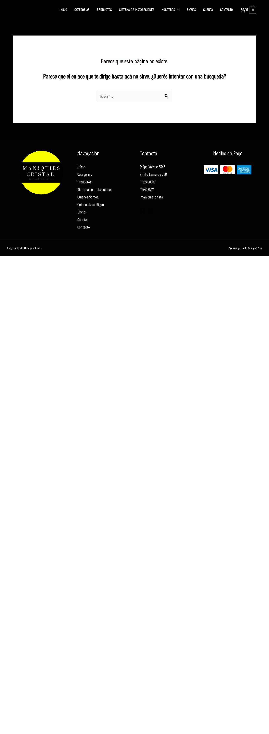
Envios (191, 9)
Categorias (81, 9)
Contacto (226, 9)
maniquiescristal (152, 196)
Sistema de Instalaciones (136, 9)
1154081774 (147, 189)
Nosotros (168, 9)
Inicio (63, 9)
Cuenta (208, 9)
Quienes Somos (88, 196)
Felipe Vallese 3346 (152, 166)
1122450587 (147, 181)
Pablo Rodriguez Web (252, 248)
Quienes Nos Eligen (90, 204)
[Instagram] (150, 211)
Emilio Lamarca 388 (153, 174)
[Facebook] (142, 211)
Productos (104, 9)
